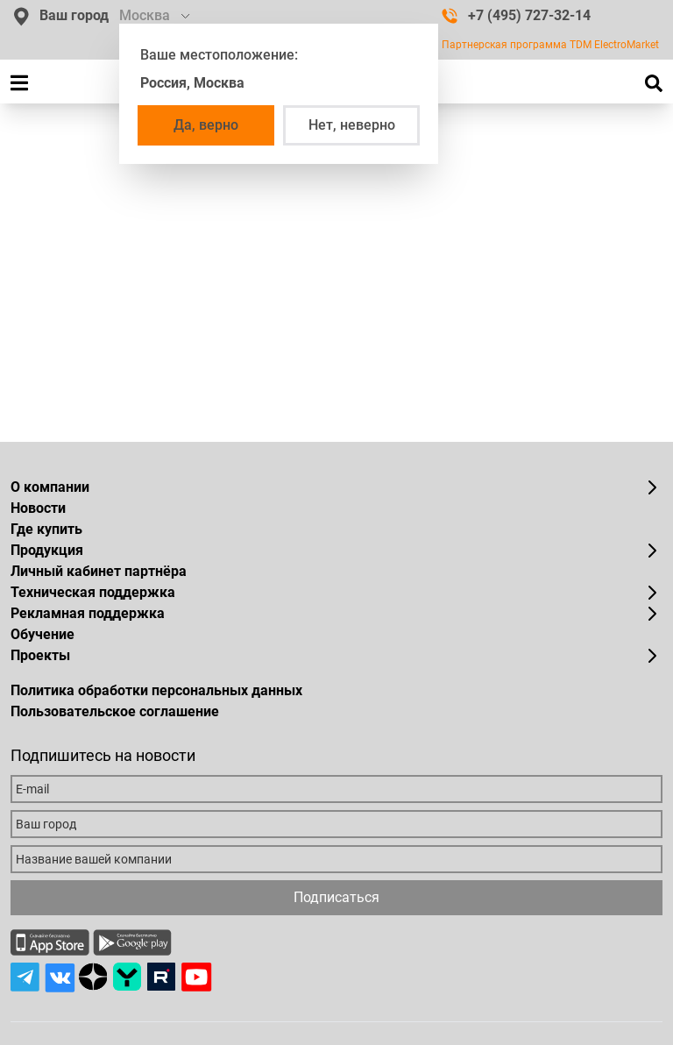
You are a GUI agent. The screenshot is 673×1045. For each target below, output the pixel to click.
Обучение (42, 634)
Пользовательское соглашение (115, 711)
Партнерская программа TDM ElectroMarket (550, 45)
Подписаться (336, 897)
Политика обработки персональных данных (156, 690)
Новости (38, 508)
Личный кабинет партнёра (99, 571)
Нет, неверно (351, 125)
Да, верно (206, 125)
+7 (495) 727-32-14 (516, 15)
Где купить (46, 529)
